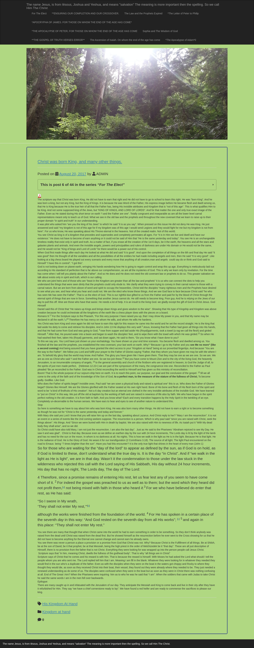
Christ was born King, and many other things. (80, 161)
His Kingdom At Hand (60, 604)
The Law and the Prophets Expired (143, 13)
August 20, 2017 (72, 174)
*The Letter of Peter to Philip (183, 13)
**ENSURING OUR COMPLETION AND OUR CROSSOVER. (85, 13)
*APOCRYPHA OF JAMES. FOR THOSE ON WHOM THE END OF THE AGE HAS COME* (82, 22)
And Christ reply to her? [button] (163, 415)
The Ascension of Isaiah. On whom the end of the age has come (125, 40)
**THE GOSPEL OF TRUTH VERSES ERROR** (58, 40)
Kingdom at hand (56, 612)
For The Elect (39, 13)
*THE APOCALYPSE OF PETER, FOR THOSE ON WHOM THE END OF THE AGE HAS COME (84, 31)
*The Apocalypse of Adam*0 (180, 40)
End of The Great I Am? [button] (57, 574)
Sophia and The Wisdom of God (160, 31)
